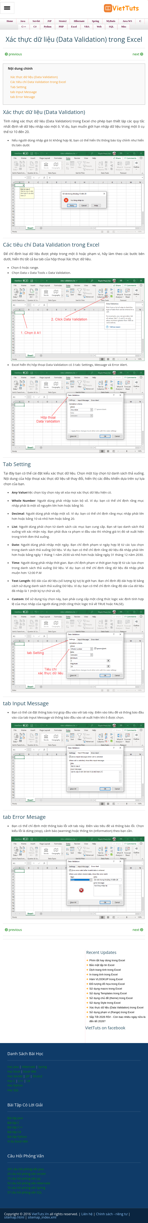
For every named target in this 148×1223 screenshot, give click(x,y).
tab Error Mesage (22, 97)
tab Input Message (23, 92)
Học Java (13, 1067)
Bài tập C (13, 1123)
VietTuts (121, 9)
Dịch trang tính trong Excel (105, 969)
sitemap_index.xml (42, 1217)
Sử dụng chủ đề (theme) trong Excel (111, 998)
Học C (11, 1081)
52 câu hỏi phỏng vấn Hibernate (28, 1183)
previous (13, 54)
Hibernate (29, 1067)
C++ (21, 1081)
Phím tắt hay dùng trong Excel (107, 960)
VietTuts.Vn (41, 1214)
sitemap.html (14, 1217)
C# (28, 1081)
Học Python (15, 1085)
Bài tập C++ (15, 1127)
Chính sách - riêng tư (112, 1214)
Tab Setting (18, 87)
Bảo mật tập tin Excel (101, 965)
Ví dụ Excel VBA (17, 1141)
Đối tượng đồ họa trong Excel (107, 983)
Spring (42, 1067)
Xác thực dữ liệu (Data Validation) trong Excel (116, 1007)
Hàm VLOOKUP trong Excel (106, 979)
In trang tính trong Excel (103, 974)
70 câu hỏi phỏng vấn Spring (26, 1188)
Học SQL (13, 1090)
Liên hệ (87, 1214)
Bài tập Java (15, 1118)
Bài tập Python (17, 1137)
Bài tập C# (14, 1132)
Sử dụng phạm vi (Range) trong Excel (111, 1012)
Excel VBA (29, 1071)
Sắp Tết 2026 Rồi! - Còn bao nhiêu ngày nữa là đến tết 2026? (117, 1019)
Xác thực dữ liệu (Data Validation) (34, 77)
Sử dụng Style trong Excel (105, 1002)
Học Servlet (15, 1076)
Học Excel (14, 1071)
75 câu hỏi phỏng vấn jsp (24, 1178)
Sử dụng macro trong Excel (105, 988)
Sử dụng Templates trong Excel (108, 993)
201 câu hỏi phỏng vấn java (25, 1169)
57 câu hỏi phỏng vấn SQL (24, 1192)
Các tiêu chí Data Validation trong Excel (38, 82)
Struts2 (37, 1076)
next (138, 54)
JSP (28, 1076)
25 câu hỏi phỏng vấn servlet (26, 1174)
